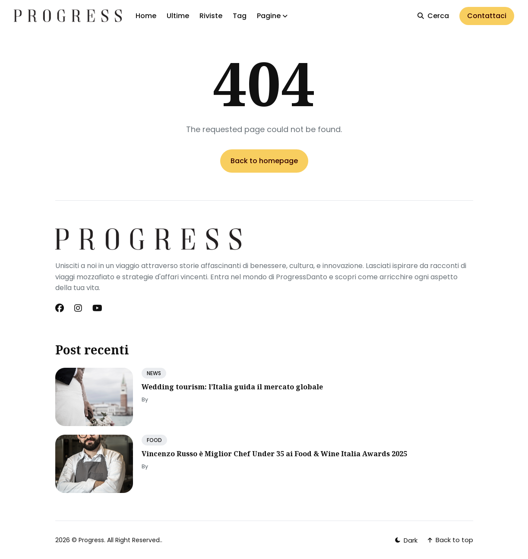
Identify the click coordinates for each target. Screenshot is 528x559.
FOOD (154, 440)
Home (146, 16)
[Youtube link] (97, 308)
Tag (240, 16)
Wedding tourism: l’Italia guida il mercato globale (232, 387)
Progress (91, 540)
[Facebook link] (60, 308)
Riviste (210, 16)
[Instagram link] (78, 308)
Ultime (178, 16)
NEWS (154, 373)
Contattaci (486, 16)
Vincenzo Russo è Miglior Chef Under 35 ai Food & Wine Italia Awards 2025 (274, 453)
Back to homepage (264, 161)
